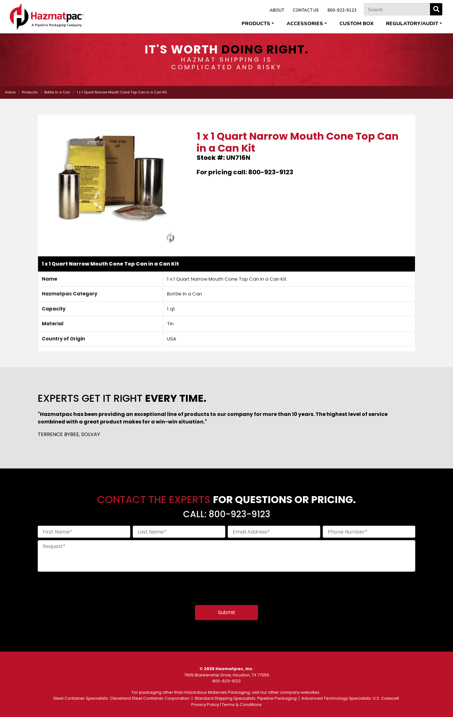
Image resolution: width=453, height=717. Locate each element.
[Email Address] (274, 532)
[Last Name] (179, 532)
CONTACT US (306, 10)
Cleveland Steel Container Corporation (150, 698)
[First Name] (84, 532)
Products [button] (256, 23)
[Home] (47, 16)
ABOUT (277, 10)
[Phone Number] (369, 532)
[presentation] (85, 586)
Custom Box (356, 23)
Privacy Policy (205, 705)
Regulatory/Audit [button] (412, 23)
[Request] (226, 556)
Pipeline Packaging (277, 698)
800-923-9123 (341, 10)
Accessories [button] (305, 23)
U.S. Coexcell (386, 698)
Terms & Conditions (242, 705)
